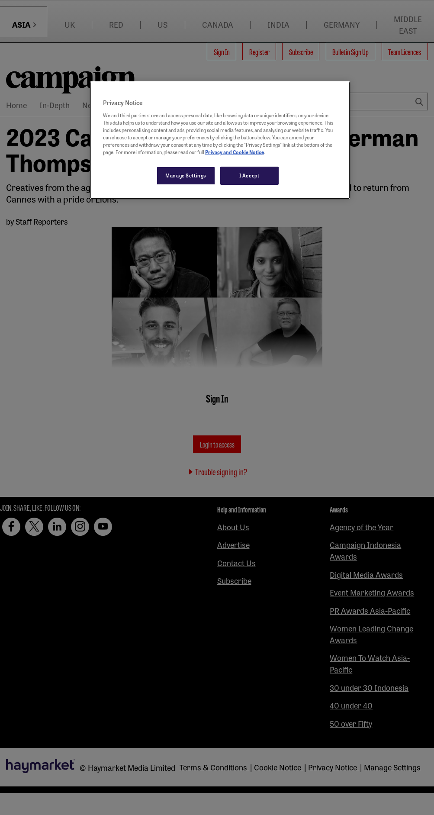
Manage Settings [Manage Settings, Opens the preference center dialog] (185, 175)
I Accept (249, 175)
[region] (220, 140)
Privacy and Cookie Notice (234, 151)
